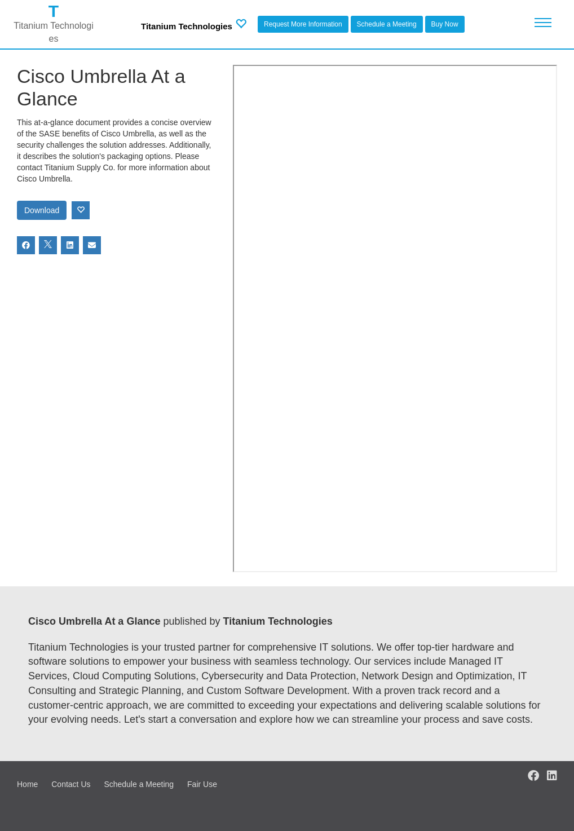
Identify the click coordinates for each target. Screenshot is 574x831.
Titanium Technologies (186, 26)
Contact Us (70, 784)
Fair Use (202, 784)
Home (27, 784)
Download (41, 210)
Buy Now (444, 24)
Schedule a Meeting (387, 24)
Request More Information (303, 24)
